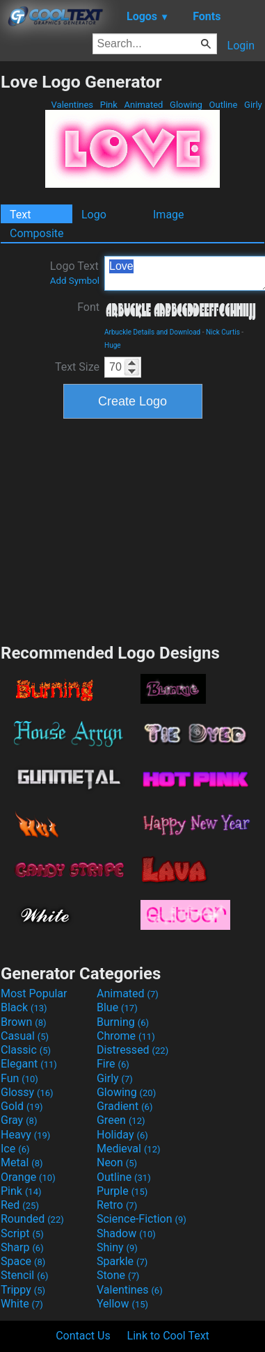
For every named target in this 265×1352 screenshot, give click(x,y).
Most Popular (34, 993)
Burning (123, 1022)
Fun (19, 1078)
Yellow (122, 1303)
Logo (93, 214)
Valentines (72, 104)
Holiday (122, 1134)
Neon (117, 1162)
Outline (223, 104)
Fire (113, 1063)
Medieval (129, 1148)
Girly (253, 104)
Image (168, 214)
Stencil (24, 1275)
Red (20, 1205)
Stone (118, 1275)
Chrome (126, 1036)
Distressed (132, 1049)
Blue (117, 1007)
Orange (28, 1177)
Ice (15, 1148)
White (22, 1303)
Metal (22, 1162)
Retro (117, 1205)
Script (22, 1233)
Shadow (126, 1233)
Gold (22, 1106)
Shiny (117, 1247)
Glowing (186, 104)
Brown (23, 1022)
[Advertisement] (133, 529)
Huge (112, 345)
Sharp (22, 1247)
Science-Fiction (141, 1218)
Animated (143, 104)
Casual (25, 1036)
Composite (37, 233)
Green (121, 1120)
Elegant (29, 1063)
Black (24, 1007)
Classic (26, 1049)
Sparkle (122, 1261)
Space (23, 1261)
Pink (109, 104)
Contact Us (83, 1335)
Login (241, 45)
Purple (122, 1191)
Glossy (27, 1092)
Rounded (32, 1218)
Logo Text (74, 272)
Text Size (77, 366)
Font (88, 307)
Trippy (23, 1289)
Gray (19, 1120)
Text (20, 214)
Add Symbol (74, 280)
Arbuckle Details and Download (152, 332)
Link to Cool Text (168, 1335)
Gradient (124, 1106)
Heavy (25, 1134)
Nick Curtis (223, 332)
